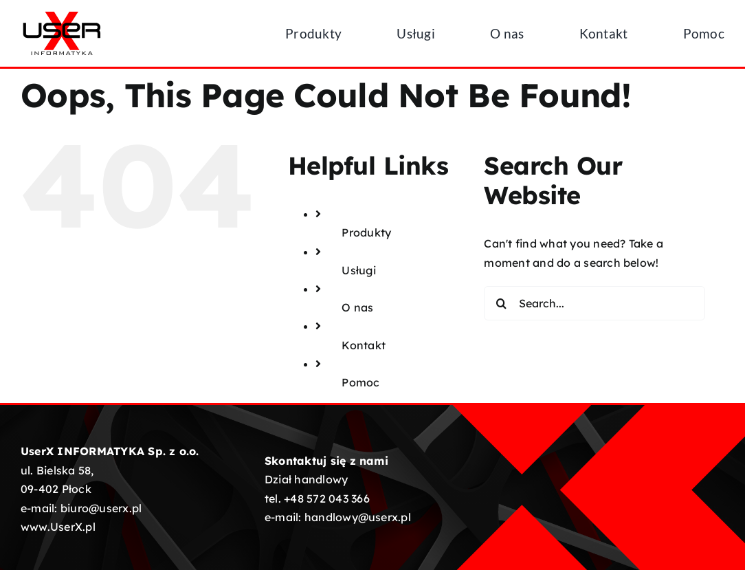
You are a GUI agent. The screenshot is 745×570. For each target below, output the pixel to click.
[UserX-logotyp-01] (62, 14)
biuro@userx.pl (101, 508)
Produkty (366, 232)
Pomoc (360, 382)
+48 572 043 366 (327, 498)
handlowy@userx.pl (357, 517)
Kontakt (364, 345)
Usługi (358, 270)
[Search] (501, 303)
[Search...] (594, 303)
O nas (357, 307)
